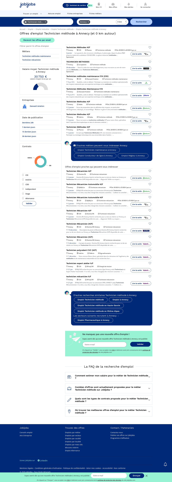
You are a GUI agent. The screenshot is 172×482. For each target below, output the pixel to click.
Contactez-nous (116, 432)
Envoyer (136, 475)
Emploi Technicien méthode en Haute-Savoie (99, 305)
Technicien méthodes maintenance (36, 56)
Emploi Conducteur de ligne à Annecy (95, 156)
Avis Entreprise (26, 435)
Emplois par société (73, 438)
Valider (29, 203)
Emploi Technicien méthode (91, 299)
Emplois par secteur (73, 435)
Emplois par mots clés (74, 444)
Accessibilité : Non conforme (114, 468)
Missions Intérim (71, 447)
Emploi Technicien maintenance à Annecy (97, 150)
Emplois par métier (72, 432)
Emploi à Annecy (120, 299)
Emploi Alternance (72, 450)
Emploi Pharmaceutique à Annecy (93, 320)
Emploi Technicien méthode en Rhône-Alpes (98, 311)
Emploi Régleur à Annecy (133, 156)
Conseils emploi (26, 432)
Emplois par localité (73, 441)
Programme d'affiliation (119, 438)
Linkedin (43, 460)
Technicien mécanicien (31, 60)
